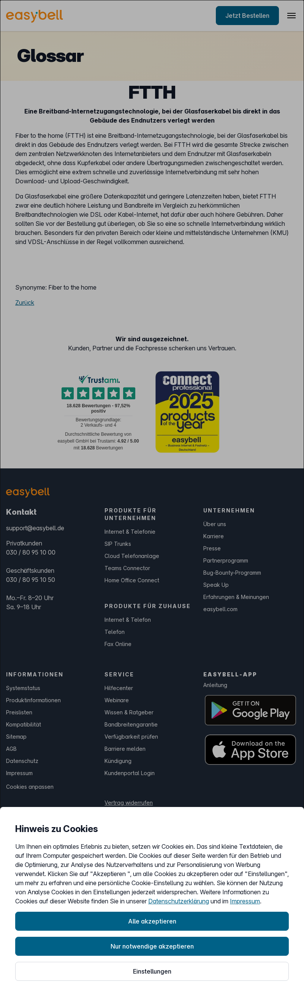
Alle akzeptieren (152, 921)
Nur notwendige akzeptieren (152, 946)
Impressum (245, 901)
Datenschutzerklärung (178, 901)
